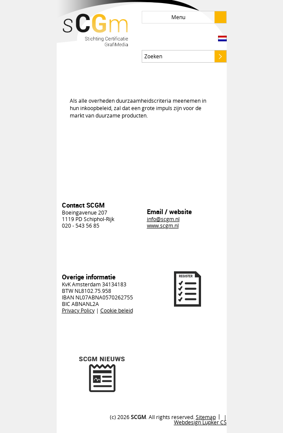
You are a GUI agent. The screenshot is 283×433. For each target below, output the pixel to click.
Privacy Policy (78, 310)
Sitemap (206, 417)
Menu (198, 17)
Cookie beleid (116, 310)
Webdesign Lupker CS (200, 422)
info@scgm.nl (163, 218)
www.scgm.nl (163, 225)
